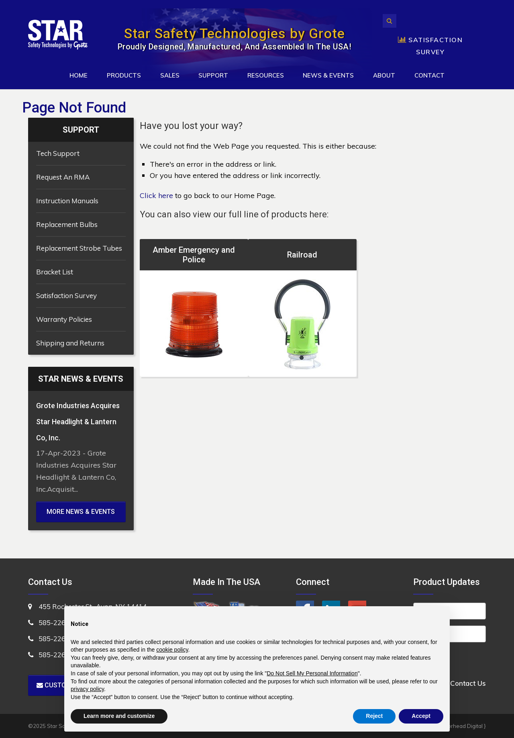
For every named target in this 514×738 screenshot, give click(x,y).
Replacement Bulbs (67, 224)
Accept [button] (421, 716)
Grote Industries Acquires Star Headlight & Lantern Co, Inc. (78, 421)
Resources (265, 75)
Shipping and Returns (70, 343)
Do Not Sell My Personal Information (312, 673)
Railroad (302, 255)
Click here (156, 195)
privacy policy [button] (87, 689)
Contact (429, 75)
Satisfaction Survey (66, 295)
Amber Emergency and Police (194, 254)
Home (78, 75)
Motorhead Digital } (462, 726)
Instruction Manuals (67, 200)
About (384, 75)
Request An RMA (63, 177)
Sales (169, 75)
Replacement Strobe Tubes (79, 248)
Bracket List (54, 272)
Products (124, 75)
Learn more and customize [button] (119, 716)
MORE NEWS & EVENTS (81, 511)
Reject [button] (374, 716)
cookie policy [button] (172, 649)
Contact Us (468, 683)
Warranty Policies (64, 319)
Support (213, 75)
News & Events (328, 75)
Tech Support (58, 153)
